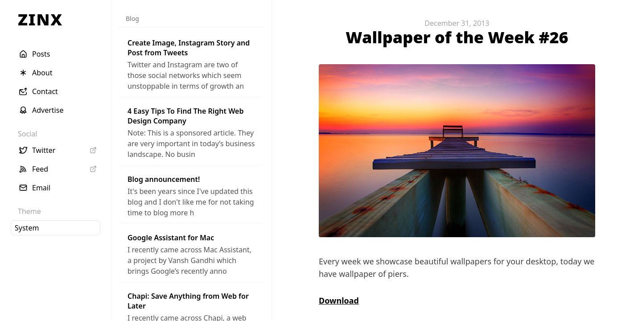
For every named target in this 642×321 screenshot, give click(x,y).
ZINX (40, 19)
